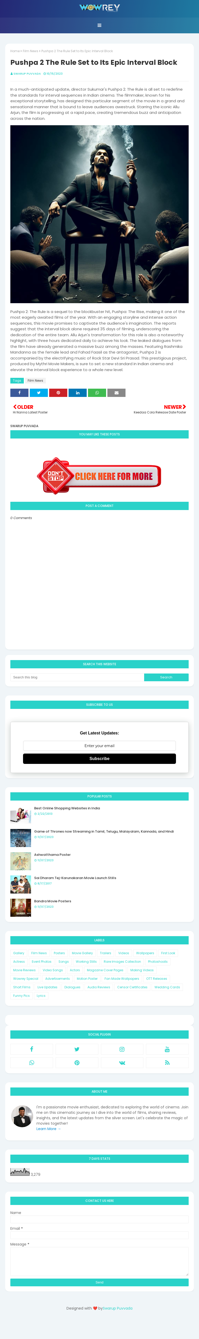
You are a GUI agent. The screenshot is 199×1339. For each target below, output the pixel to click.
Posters (59, 953)
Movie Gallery (82, 953)
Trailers (105, 953)
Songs (63, 961)
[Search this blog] (77, 677)
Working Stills (86, 961)
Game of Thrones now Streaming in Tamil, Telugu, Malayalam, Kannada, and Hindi (104, 831)
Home (15, 51)
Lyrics (41, 995)
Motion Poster (87, 978)
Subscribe (99, 758)
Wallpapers (145, 953)
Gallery (18, 953)
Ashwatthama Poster (52, 854)
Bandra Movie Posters (52, 901)
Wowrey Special (25, 978)
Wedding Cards (167, 987)
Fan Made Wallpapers (122, 978)
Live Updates (47, 987)
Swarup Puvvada (27, 74)
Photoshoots (158, 961)
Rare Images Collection (122, 961)
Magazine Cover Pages (105, 970)
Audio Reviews (98, 987)
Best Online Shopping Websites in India (67, 808)
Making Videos (142, 970)
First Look (168, 953)
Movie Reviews (24, 970)
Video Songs (53, 970)
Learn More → (48, 1128)
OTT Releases (156, 978)
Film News (30, 51)
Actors (75, 970)
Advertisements (57, 978)
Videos (123, 953)
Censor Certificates (132, 987)
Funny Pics (21, 995)
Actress (19, 961)
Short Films (22, 987)
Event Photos (41, 961)
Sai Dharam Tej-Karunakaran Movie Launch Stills (75, 877)
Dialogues (72, 987)
